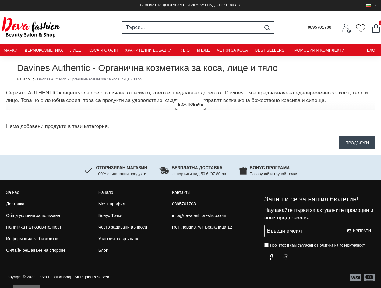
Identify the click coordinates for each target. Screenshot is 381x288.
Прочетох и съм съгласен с (315, 245)
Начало (23, 78)
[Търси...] (267, 27)
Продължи (357, 142)
